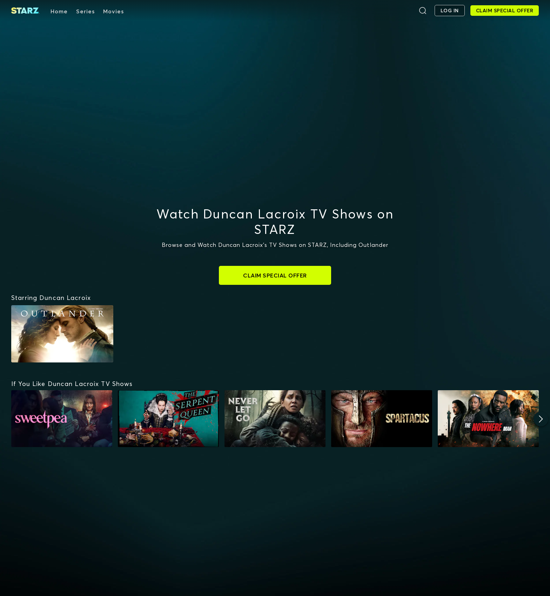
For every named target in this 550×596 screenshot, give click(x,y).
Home (59, 11)
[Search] (422, 10)
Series (85, 11)
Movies (113, 11)
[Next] (541, 419)
